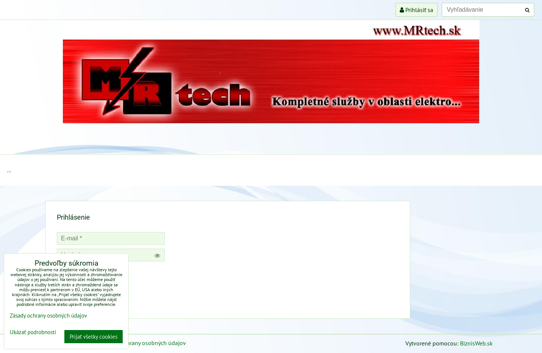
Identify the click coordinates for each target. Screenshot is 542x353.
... (9, 170)
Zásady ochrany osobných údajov (143, 343)
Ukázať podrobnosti (33, 332)
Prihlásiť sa (416, 10)
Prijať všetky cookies (93, 336)
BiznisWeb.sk (476, 343)
